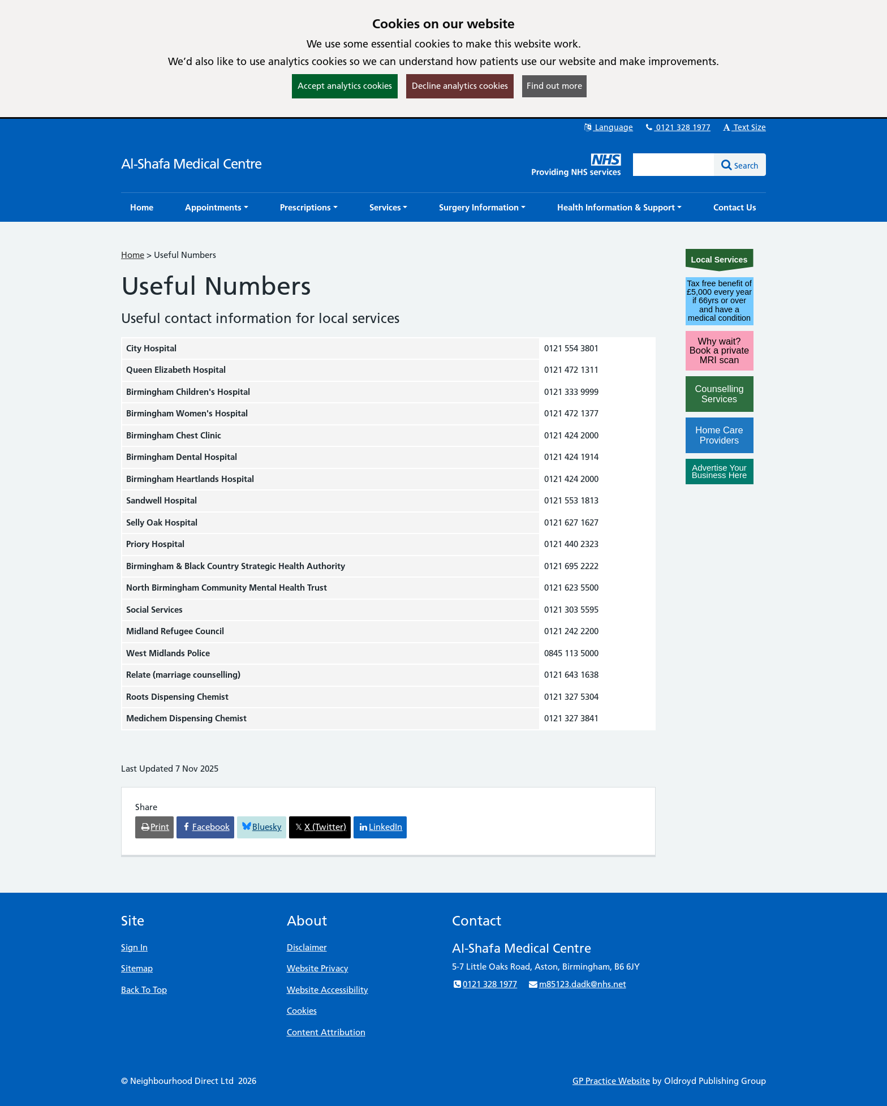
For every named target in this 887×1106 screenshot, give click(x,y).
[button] (216, 207)
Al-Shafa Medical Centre (191, 164)
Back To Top (144, 989)
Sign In (134, 947)
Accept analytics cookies (345, 85)
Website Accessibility (327, 989)
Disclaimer (307, 947)
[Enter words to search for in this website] (673, 164)
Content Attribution (326, 1032)
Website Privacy (317, 968)
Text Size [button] (743, 127)
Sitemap (137, 968)
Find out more (554, 85)
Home (132, 254)
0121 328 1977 (677, 127)
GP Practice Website (611, 1080)
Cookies (302, 1010)
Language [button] (608, 127)
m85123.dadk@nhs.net (577, 984)
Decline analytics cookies (460, 85)
